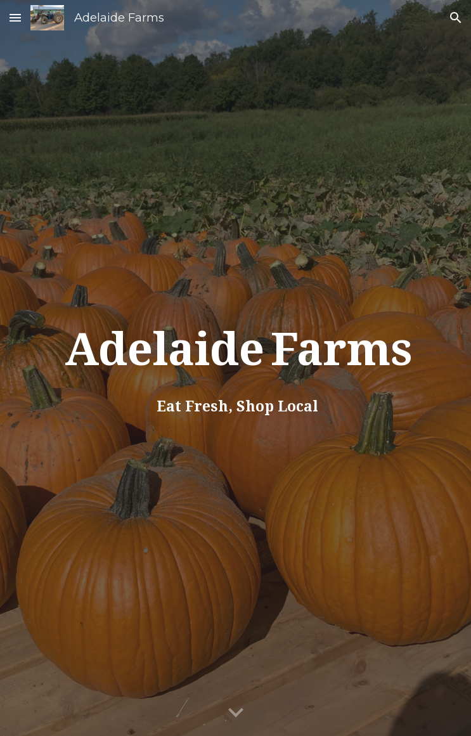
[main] (235, 368)
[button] (15, 17)
